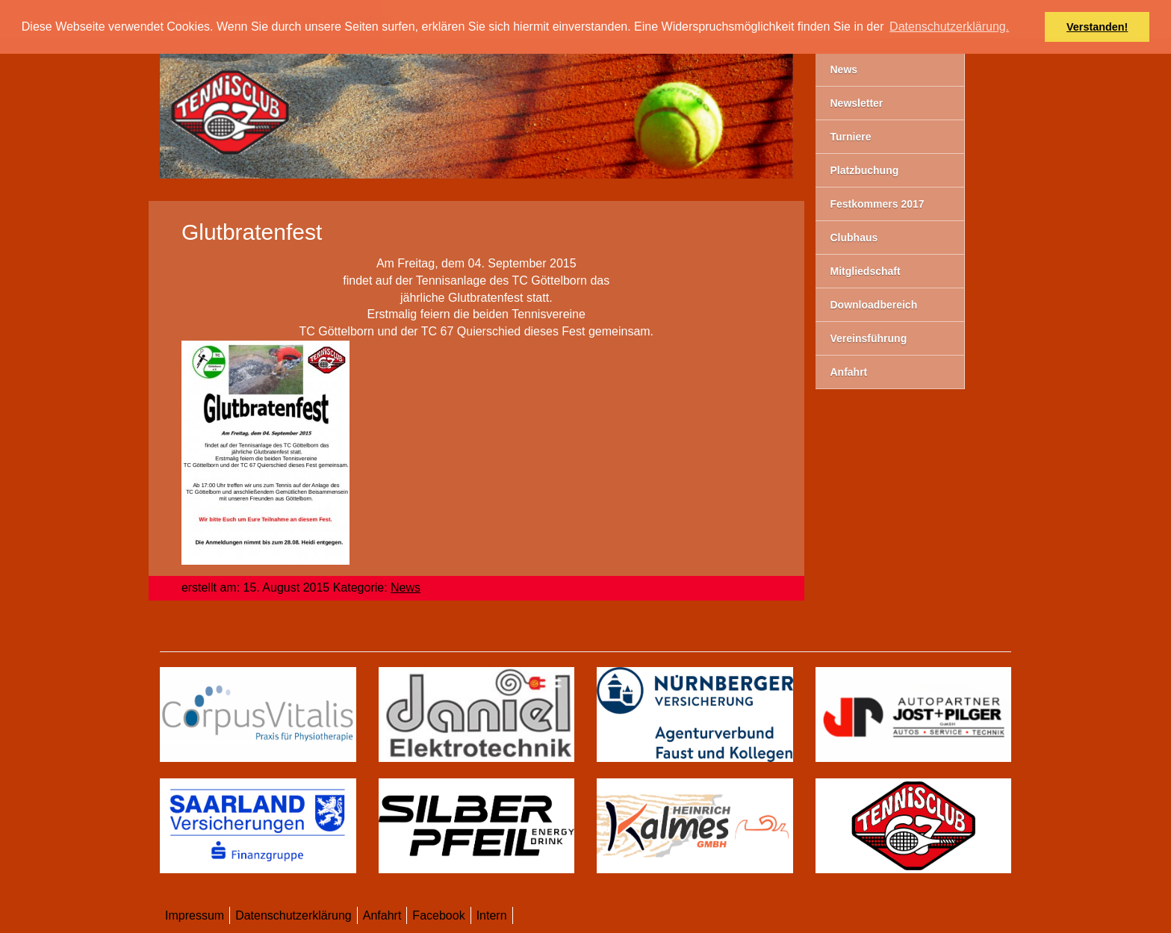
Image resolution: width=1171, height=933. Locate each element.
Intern (491, 915)
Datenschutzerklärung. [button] (949, 26)
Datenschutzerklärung (293, 915)
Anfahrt (382, 915)
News (405, 587)
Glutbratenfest (251, 232)
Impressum (194, 915)
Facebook (438, 915)
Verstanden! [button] (1097, 27)
